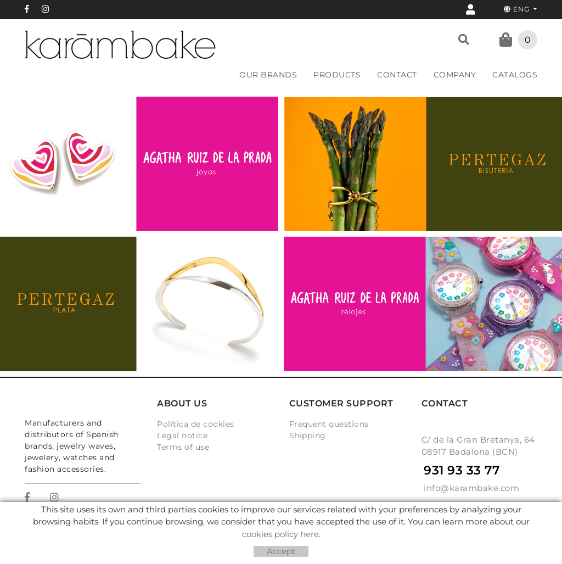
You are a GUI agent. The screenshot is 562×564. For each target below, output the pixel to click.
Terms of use (183, 447)
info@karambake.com (471, 488)
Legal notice (182, 435)
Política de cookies (195, 424)
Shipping (307, 435)
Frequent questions (329, 424)
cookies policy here (280, 534)
